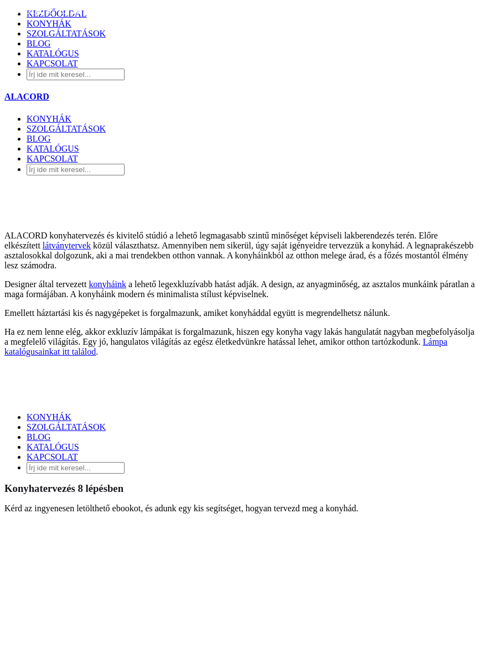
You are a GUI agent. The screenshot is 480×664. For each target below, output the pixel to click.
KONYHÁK (49, 118)
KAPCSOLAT (52, 158)
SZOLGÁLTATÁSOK (66, 128)
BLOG (39, 138)
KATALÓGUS (53, 148)
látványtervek (67, 245)
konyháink (107, 284)
